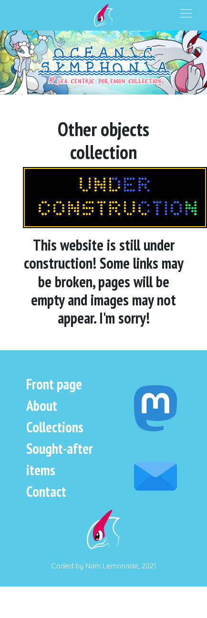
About (41, 405)
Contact (46, 491)
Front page (54, 384)
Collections (54, 427)
